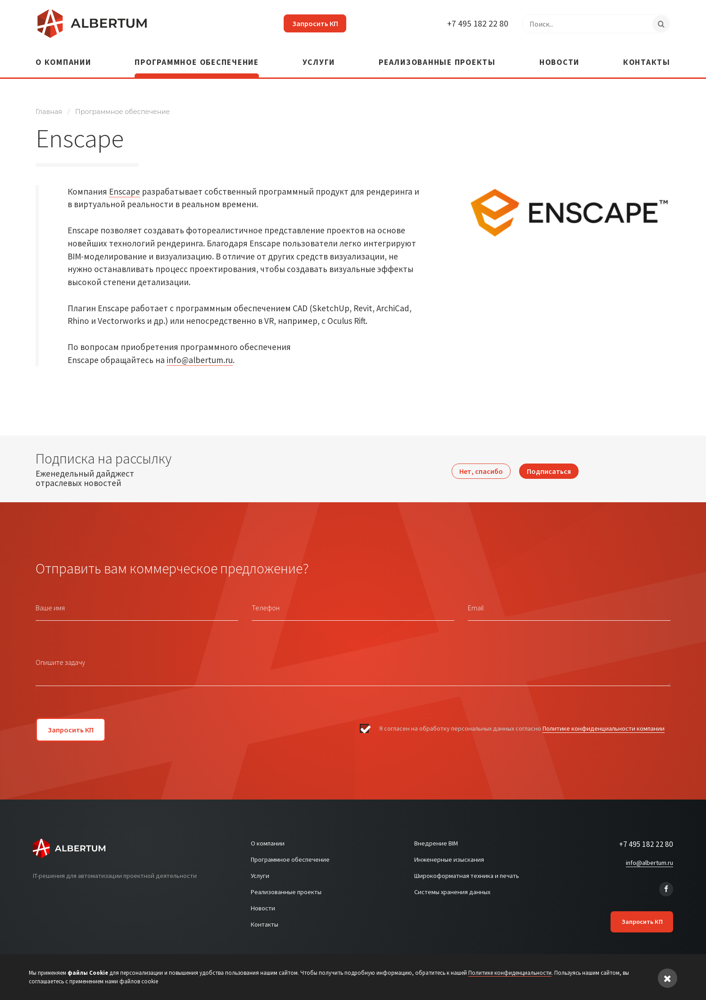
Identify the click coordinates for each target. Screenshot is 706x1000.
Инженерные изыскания (449, 856)
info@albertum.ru (200, 356)
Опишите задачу (60, 658)
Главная (49, 108)
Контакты (646, 59)
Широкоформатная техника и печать (466, 872)
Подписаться (549, 465)
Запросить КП (312, 23)
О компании (63, 59)
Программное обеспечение (196, 59)
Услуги (319, 59)
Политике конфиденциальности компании (604, 725)
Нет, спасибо (481, 465)
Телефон (266, 604)
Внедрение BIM (436, 840)
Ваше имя (50, 604)
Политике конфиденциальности (510, 972)
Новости (559, 59)
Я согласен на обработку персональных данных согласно (522, 725)
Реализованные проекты (437, 59)
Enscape (124, 187)
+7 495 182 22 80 (477, 23)
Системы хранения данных (452, 888)
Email (476, 604)
